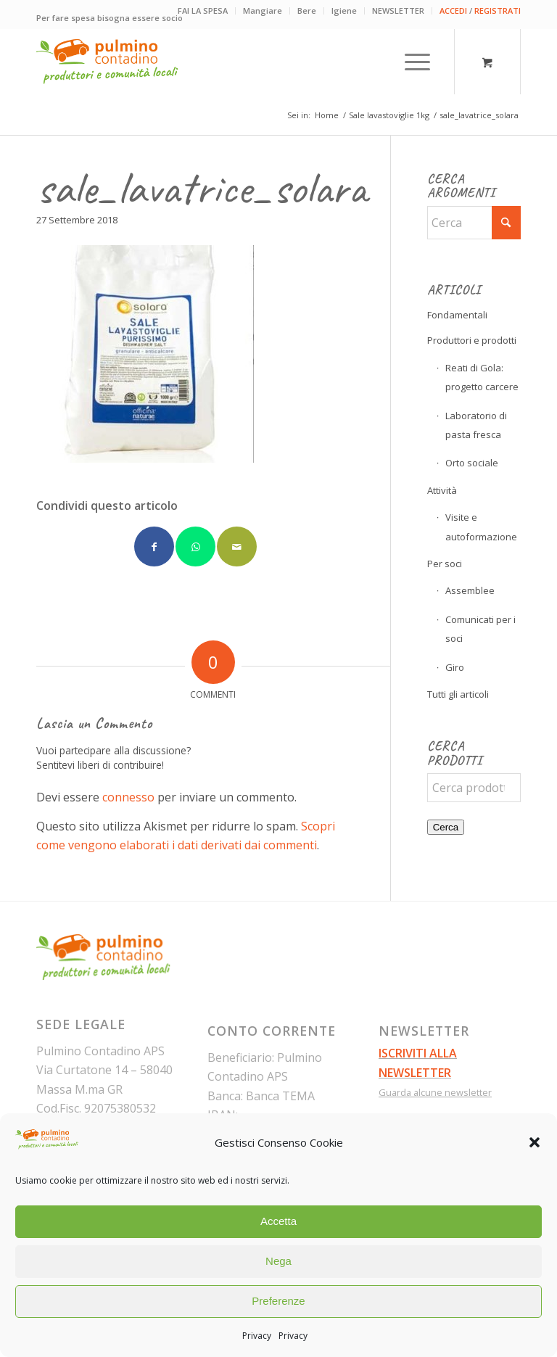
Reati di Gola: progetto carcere (482, 377)
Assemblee (470, 590)
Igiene (344, 10)
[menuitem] (203, 11)
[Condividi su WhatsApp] (195, 546)
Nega (278, 1261)
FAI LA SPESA (203, 10)
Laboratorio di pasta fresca (476, 425)
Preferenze (278, 1301)
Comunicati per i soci (480, 629)
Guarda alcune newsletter (435, 1092)
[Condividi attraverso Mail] (237, 546)
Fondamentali (457, 314)
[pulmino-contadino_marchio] (107, 61)
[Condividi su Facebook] (154, 546)
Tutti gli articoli (458, 694)
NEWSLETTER (398, 10)
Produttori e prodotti (471, 340)
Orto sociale (471, 462)
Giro (454, 667)
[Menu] (410, 61)
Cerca (446, 827)
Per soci (444, 563)
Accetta (278, 1221)
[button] (534, 1142)
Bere (306, 10)
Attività (442, 490)
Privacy (256, 1335)
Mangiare (262, 10)
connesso (128, 797)
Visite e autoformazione (481, 527)
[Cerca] (474, 222)
